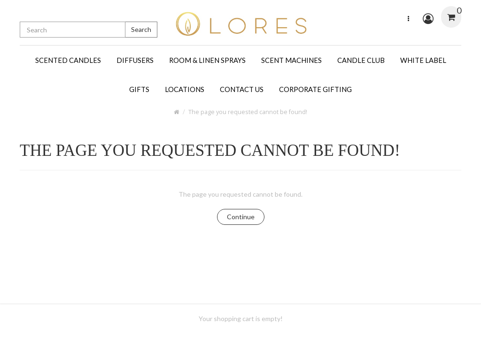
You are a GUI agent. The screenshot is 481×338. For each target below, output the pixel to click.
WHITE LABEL (423, 60)
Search (141, 29)
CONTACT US (242, 89)
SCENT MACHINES (291, 60)
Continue (241, 217)
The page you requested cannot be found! (247, 112)
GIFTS (139, 89)
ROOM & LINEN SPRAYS (207, 60)
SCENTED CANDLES (68, 60)
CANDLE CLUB (361, 60)
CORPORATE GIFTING (315, 89)
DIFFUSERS (135, 60)
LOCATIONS (184, 89)
